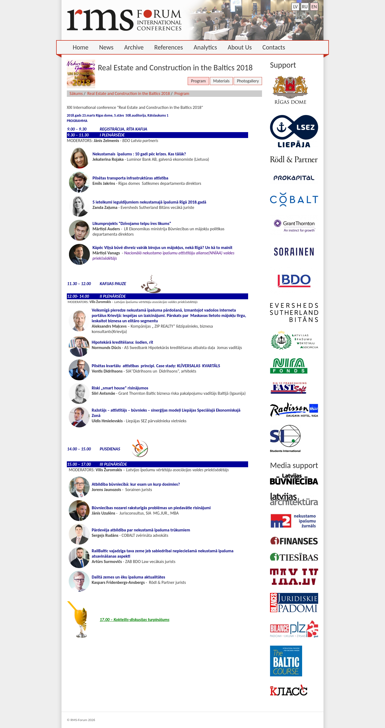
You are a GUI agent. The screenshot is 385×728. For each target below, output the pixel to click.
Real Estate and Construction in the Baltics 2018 (128, 93)
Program (198, 80)
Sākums (76, 93)
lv (295, 7)
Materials (221, 80)
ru (304, 7)
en (314, 7)
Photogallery (248, 80)
